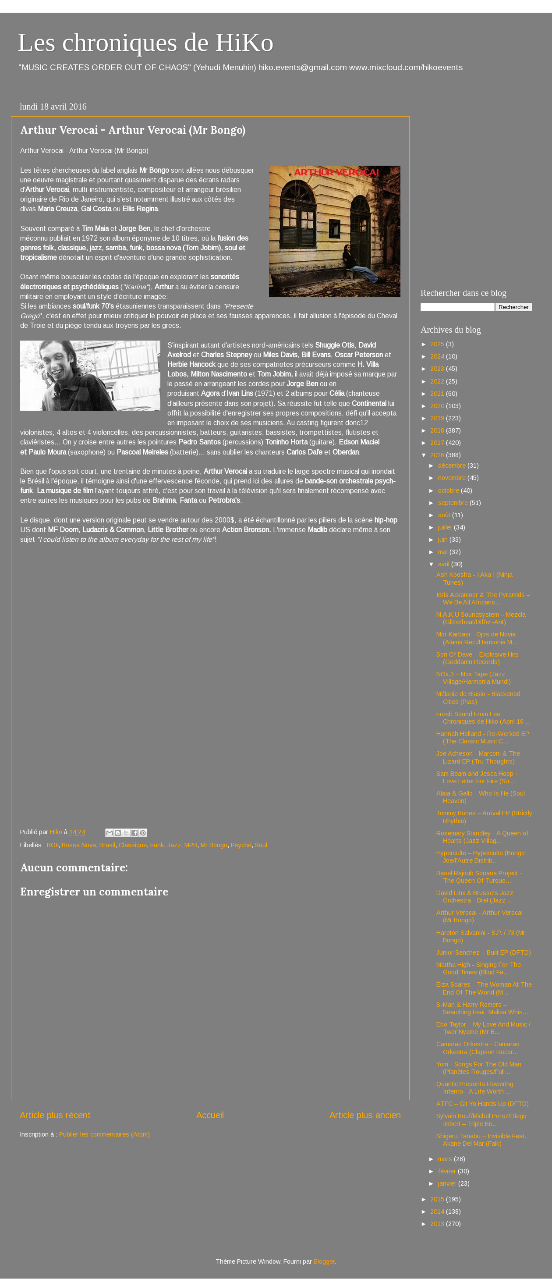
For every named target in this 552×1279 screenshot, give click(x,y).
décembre (452, 465)
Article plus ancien (365, 1115)
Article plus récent (55, 1115)
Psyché (241, 845)
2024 (438, 356)
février (448, 1171)
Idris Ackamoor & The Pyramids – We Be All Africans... (483, 598)
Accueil (210, 1115)
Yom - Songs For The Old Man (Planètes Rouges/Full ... (478, 1068)
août (445, 515)
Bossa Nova (79, 845)
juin (443, 539)
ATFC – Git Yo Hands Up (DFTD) (482, 1103)
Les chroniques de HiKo (146, 42)
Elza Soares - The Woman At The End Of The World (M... (484, 988)
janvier (448, 1183)
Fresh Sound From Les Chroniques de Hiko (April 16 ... (483, 718)
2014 (438, 1211)
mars (446, 1158)
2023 (438, 368)
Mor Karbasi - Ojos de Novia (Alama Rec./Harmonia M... (476, 638)
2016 (438, 454)
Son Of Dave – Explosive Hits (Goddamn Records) (477, 658)
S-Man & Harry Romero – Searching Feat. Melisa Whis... (482, 1008)
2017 (438, 442)
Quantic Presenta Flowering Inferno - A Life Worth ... (474, 1087)
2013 (438, 1223)
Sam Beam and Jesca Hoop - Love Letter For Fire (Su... (477, 777)
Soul (261, 845)
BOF (52, 845)
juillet (446, 527)
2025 (438, 344)
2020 (438, 405)
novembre (452, 477)
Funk (157, 845)
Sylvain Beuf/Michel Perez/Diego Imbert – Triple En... (481, 1119)
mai (443, 551)
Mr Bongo (214, 845)
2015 (438, 1199)
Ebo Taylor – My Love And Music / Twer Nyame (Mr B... (483, 1028)
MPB (190, 845)
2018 (438, 430)
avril (444, 564)
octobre (449, 490)
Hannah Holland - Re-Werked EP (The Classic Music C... (482, 737)
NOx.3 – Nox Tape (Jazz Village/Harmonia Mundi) (473, 678)
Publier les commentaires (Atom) (104, 1134)
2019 (438, 418)
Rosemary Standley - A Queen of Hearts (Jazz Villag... (482, 837)
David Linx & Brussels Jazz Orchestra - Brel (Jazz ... (474, 896)
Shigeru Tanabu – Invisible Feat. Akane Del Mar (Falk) (481, 1140)
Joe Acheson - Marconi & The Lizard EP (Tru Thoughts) (478, 757)
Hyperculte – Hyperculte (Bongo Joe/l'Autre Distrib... (480, 856)
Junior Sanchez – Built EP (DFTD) (483, 952)
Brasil (107, 845)
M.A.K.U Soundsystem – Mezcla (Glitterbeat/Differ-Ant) (481, 618)
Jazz (174, 845)
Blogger (324, 1261)
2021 (438, 393)
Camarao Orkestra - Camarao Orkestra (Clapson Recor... (478, 1048)
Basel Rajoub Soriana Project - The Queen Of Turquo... (479, 877)
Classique (133, 845)
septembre (454, 502)
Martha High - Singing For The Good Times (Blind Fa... (478, 968)
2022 (438, 381)
